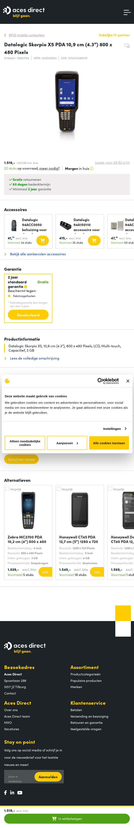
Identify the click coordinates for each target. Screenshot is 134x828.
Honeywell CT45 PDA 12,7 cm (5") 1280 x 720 (78, 539)
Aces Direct (17, 702)
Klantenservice (88, 702)
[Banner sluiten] (127, 380)
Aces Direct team (17, 716)
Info (45, 572)
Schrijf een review (21, 459)
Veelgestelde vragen (85, 728)
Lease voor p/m (112, 162)
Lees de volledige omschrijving (34, 358)
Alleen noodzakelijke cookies (25, 442)
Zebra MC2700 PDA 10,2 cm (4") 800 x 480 (27, 539)
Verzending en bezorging (89, 716)
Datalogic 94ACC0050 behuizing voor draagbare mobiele (34, 225)
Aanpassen (67, 443)
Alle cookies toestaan (109, 443)
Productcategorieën (85, 674)
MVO (8, 722)
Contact (10, 693)
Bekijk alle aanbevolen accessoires (37, 254)
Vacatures (11, 728)
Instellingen (112, 428)
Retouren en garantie (86, 722)
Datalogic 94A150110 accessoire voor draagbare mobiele (87, 225)
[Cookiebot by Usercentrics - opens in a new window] (100, 381)
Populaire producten (86, 680)
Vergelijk (15, 489)
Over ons (11, 709)
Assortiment (84, 666)
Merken (76, 686)
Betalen (76, 709)
